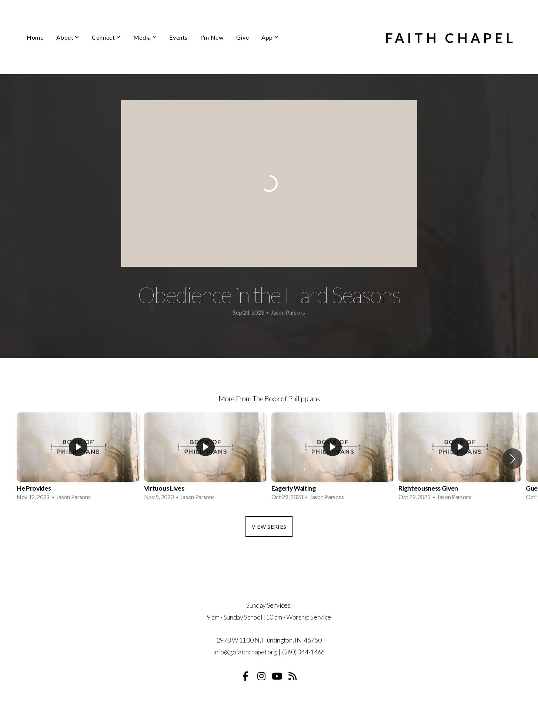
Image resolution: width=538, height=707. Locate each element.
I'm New (211, 37)
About (67, 37)
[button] (513, 459)
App (269, 37)
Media (145, 37)
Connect (106, 37)
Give (242, 37)
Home (35, 37)
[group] (78, 458)
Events (178, 37)
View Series (269, 526)
